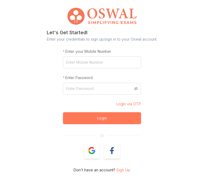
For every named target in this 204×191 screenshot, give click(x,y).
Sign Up (123, 170)
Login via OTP (128, 104)
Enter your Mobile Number (88, 51)
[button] (92, 151)
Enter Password (79, 77)
